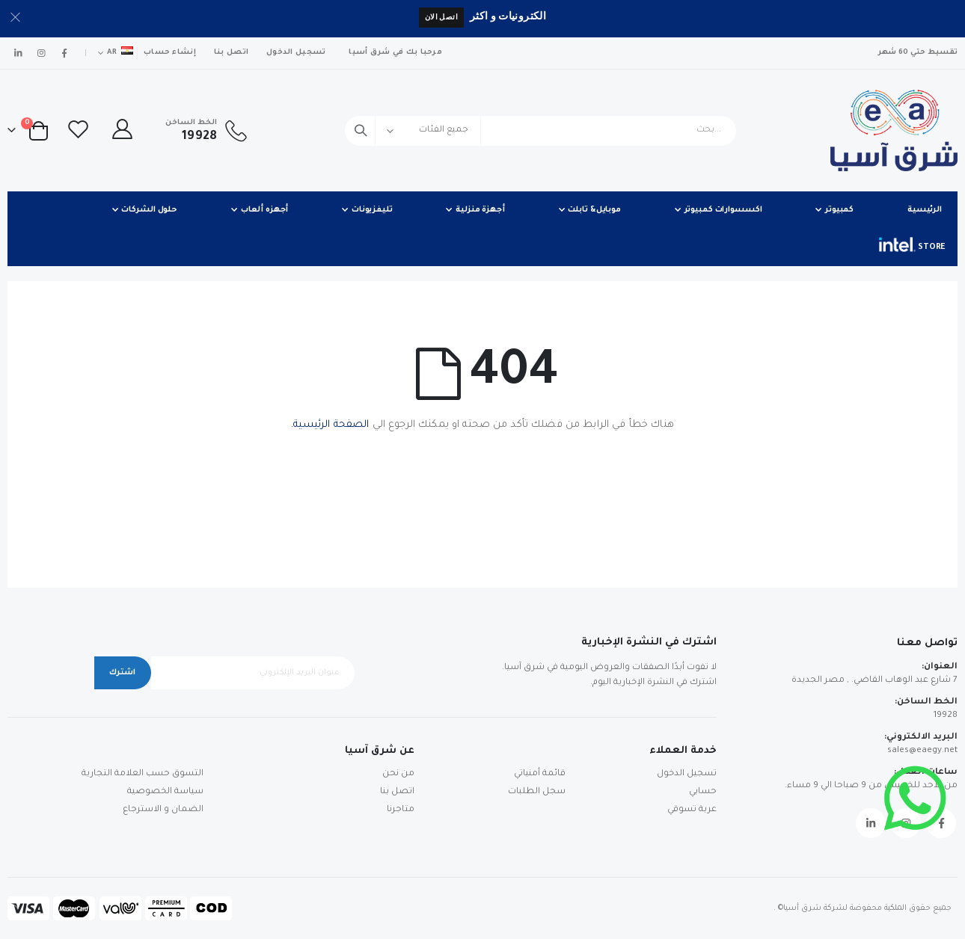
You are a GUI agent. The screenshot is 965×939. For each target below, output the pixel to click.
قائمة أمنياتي (540, 774)
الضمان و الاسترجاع (163, 810)
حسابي (703, 792)
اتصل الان (441, 16)
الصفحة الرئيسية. (330, 425)
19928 (946, 716)
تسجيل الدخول (295, 53)
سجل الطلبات (537, 792)
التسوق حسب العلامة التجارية (142, 774)
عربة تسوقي (692, 810)
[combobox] (540, 131)
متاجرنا (400, 810)
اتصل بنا (231, 53)
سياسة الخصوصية (165, 792)
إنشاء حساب (170, 53)
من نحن (398, 774)
